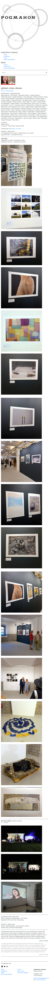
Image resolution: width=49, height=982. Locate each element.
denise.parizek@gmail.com (41, 978)
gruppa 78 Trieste (16, 128)
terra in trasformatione (7, 91)
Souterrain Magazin (9, 68)
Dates (5, 58)
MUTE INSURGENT (9, 59)
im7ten (6, 64)
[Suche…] (23, 72)
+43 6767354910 (40, 979)
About (5, 54)
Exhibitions (7, 56)
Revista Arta (7, 66)
